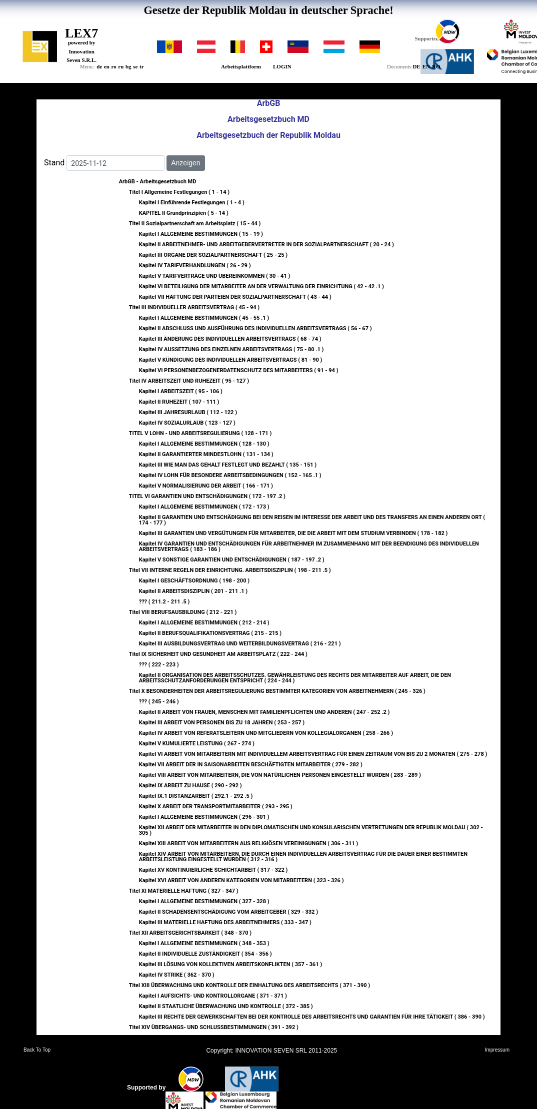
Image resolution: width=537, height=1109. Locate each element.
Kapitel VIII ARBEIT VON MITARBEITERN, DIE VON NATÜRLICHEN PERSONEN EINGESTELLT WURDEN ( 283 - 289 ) (280, 775)
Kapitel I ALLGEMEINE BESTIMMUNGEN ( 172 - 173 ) (204, 507)
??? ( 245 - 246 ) (159, 701)
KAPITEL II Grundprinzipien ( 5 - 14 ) (183, 213)
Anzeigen (185, 163)
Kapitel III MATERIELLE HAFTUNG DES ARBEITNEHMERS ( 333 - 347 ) (225, 922)
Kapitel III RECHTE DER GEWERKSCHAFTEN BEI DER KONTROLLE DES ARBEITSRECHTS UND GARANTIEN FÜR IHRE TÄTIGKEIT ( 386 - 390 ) (312, 1017)
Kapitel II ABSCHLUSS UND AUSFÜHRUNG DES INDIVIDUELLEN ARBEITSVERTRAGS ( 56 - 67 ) (255, 328)
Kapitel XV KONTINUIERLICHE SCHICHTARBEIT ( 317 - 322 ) (213, 870)
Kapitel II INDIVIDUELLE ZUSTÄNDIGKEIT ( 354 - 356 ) (205, 954)
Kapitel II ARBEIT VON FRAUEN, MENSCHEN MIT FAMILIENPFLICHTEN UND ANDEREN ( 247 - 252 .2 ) (264, 712)
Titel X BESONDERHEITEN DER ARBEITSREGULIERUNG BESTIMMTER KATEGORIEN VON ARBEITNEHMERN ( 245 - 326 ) (277, 691)
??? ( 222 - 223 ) (159, 664)
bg (129, 66)
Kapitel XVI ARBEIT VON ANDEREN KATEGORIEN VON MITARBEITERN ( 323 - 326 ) (241, 880)
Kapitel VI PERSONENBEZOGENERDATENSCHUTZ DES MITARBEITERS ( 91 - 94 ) (238, 370)
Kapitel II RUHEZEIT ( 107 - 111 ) (179, 402)
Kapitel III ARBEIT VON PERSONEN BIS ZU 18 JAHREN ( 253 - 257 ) (221, 722)
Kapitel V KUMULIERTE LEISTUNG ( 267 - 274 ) (196, 743)
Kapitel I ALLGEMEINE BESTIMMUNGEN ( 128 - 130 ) (204, 444)
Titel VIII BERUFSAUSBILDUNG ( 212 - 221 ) (183, 612)
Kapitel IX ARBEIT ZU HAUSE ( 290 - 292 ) (190, 785)
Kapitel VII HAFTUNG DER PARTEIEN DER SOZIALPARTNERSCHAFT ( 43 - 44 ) (235, 297)
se (135, 66)
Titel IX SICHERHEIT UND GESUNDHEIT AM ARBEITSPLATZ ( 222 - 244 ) (218, 654)
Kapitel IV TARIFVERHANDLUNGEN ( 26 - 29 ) (195, 265)
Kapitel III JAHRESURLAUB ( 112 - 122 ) (188, 412)
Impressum (497, 1050)
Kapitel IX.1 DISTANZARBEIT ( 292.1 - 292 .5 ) (196, 796)
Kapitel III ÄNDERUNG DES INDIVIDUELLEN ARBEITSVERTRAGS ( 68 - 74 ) (230, 339)
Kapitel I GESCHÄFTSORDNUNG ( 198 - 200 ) (194, 580)
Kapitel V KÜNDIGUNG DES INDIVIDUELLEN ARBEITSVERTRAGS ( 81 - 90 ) (230, 360)
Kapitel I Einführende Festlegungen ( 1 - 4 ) (191, 202)
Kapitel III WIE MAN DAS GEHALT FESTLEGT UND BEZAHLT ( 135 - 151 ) (227, 465)
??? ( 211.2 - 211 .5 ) (164, 601)
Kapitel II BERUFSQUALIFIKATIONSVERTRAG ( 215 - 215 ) (210, 633)
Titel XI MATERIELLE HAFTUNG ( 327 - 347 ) (183, 891)
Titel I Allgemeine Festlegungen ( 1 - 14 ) (179, 192)
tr (142, 66)
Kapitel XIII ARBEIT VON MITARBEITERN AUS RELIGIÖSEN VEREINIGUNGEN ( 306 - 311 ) (248, 843)
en (107, 66)
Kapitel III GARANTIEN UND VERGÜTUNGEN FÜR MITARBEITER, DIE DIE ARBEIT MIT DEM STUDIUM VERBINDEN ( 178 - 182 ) (293, 533)
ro (114, 66)
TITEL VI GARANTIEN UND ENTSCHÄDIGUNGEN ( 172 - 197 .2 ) (207, 496)
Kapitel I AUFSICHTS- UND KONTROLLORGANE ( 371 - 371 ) (213, 996)
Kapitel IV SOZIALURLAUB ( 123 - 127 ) (187, 423)
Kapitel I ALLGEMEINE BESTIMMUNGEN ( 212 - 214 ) (204, 622)
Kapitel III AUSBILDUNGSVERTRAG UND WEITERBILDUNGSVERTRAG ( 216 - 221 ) (240, 643)
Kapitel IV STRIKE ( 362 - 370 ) (176, 975)
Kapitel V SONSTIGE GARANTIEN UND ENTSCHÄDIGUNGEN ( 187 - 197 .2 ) (231, 559)
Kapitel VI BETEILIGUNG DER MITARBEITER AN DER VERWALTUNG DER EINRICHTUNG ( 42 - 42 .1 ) (261, 286)
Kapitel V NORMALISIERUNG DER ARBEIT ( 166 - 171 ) (206, 486)
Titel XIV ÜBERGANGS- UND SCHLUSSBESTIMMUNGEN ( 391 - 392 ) (213, 1027)
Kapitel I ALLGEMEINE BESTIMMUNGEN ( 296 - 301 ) (204, 817)
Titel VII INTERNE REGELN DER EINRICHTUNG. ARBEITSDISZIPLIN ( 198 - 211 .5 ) (230, 570)
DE (416, 66)
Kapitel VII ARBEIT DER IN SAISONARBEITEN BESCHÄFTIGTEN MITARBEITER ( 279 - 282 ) (250, 764)
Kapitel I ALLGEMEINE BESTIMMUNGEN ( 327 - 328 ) (204, 901)
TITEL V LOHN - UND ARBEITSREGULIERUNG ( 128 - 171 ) (200, 433)
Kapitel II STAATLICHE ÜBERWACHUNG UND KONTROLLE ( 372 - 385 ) (226, 1006)
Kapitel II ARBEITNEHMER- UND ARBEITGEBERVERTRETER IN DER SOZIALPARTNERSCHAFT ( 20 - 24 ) (266, 244)
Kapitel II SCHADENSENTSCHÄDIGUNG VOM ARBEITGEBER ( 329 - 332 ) (228, 912)
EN (426, 66)
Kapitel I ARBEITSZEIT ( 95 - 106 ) (180, 391)
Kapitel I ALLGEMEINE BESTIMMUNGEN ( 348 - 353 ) (204, 943)
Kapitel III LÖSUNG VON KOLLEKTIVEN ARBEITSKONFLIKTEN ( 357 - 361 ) (230, 964)
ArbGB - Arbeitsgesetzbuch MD (157, 181)
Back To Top (37, 1050)
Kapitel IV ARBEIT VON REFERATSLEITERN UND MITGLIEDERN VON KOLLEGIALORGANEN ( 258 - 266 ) (266, 733)
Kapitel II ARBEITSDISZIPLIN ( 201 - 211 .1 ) (193, 591)
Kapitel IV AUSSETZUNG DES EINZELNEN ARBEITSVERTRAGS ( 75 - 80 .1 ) (231, 349)
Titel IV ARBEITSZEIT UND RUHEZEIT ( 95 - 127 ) (189, 381)
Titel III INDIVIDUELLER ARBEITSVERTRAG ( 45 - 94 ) (194, 307)
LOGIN (282, 66)
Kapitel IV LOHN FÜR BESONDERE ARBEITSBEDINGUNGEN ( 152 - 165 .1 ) (230, 475)
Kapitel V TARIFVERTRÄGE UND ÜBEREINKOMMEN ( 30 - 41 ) (214, 276)
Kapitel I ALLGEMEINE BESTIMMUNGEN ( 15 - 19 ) (201, 234)
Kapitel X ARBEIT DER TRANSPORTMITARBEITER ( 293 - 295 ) (215, 806)
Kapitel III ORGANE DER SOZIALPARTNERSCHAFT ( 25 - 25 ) (213, 255)
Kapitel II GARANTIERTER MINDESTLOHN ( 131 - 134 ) (206, 454)
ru (121, 66)
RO (436, 66)
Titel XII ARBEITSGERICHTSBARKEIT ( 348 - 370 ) (190, 933)
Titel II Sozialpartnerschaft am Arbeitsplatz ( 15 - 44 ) (195, 223)
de (99, 66)
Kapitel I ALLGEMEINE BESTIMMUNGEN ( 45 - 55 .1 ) (204, 318)
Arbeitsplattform (241, 66)
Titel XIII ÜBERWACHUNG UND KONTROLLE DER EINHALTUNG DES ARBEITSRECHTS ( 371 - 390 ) (249, 985)
